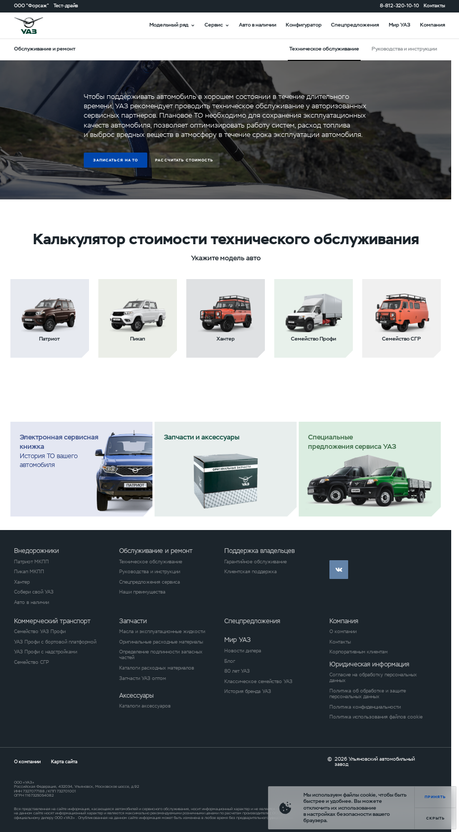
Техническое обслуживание (150, 562)
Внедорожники (36, 551)
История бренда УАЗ (247, 692)
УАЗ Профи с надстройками (45, 652)
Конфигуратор (304, 24)
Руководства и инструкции (404, 48)
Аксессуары (136, 695)
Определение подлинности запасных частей (160, 655)
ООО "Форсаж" (31, 6)
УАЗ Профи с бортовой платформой (55, 642)
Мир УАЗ (400, 24)
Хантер (22, 582)
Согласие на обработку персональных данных (373, 678)
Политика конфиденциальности (365, 707)
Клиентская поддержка (250, 572)
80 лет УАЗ (237, 671)
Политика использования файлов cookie (376, 717)
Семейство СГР (31, 662)
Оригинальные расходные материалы (161, 642)
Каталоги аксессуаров (145, 706)
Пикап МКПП (29, 572)
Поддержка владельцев (259, 551)
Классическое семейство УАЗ (258, 682)
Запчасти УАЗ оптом (142, 679)
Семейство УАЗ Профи (40, 632)
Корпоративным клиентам (358, 652)
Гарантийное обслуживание (255, 562)
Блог (229, 661)
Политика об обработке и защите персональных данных (367, 694)
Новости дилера (242, 651)
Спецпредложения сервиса (149, 582)
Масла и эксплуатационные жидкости (162, 632)
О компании (342, 632)
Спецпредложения (355, 24)
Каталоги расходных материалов (156, 668)
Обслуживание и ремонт (156, 551)
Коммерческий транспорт (52, 621)
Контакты (434, 6)
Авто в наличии (257, 24)
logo (36, 25)
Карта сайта (64, 762)
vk (338, 569)
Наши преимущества (142, 592)
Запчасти (133, 621)
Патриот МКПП (31, 562)
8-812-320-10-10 (399, 6)
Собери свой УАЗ (34, 592)
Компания (432, 24)
